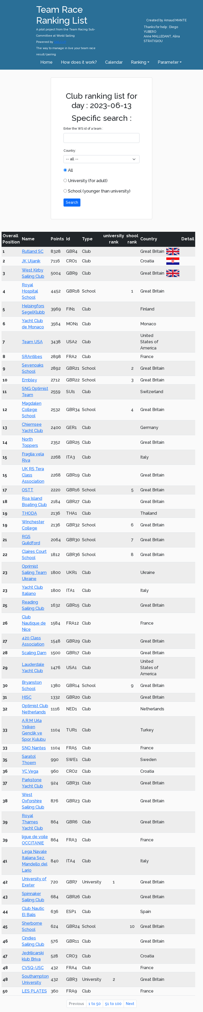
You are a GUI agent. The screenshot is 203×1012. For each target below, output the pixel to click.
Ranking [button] (138, 62)
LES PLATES (34, 991)
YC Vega (30, 771)
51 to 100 (113, 1004)
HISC (26, 697)
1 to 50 (94, 1004)
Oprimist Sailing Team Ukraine (34, 572)
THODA (29, 513)
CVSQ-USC (33, 967)
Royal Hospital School (30, 291)
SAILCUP (60, 42)
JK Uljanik (31, 261)
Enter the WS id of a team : (83, 128)
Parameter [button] (168, 62)
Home (46, 62)
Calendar (114, 62)
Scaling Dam (34, 652)
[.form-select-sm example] (101, 159)
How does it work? (79, 62)
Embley (29, 380)
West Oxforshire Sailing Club (33, 801)
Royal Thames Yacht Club (32, 822)
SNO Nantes (34, 747)
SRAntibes (32, 356)
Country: (70, 151)
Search (72, 202)
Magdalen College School (31, 409)
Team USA (32, 341)
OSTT (27, 489)
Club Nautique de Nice (34, 623)
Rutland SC (32, 251)
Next (130, 1004)
